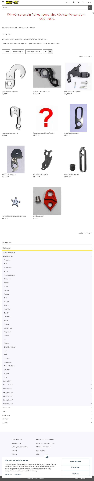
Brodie (6, 373)
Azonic (6, 305)
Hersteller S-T (8, 400)
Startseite (51, 43)
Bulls (6, 377)
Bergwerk (7, 332)
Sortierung (17, 52)
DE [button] (67, 2)
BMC (5, 355)
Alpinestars (8, 267)
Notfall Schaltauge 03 (40, 175)
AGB (37, 454)
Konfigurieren (75, 467)
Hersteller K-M (8, 392)
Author (6, 302)
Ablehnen (75, 473)
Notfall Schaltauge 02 (9, 175)
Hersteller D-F (8, 385)
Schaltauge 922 (38, 216)
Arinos (6, 283)
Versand (14, 450)
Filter (6, 52)
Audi (5, 298)
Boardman (7, 362)
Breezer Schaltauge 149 (10, 133)
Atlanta (6, 294)
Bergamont (8, 328)
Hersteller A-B (8, 256)
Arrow (6, 286)
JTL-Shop (83, 478)
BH (5, 339)
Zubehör (5, 411)
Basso (6, 320)
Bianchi (6, 343)
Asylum (6, 290)
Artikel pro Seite (32, 52)
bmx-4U (6, 358)
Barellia (6, 313)
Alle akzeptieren (75, 461)
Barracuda (7, 317)
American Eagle (9, 275)
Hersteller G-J (7, 389)
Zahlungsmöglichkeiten (20, 447)
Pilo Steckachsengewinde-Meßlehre (14, 216)
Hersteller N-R (8, 396)
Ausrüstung (6, 415)
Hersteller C (7, 381)
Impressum (8, 474)
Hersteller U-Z (8, 404)
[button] (73, 2)
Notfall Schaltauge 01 (71, 133)
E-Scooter (5, 423)
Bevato (6, 336)
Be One (6, 324)
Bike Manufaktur (10, 347)
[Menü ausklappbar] (3, 1)
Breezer (6, 370)
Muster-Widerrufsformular (45, 443)
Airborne (7, 260)
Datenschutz (18, 474)
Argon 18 (7, 279)
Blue (5, 351)
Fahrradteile (6, 407)
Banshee (7, 309)
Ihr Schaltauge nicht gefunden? (44, 133)
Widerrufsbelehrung (43, 447)
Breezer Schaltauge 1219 (72, 92)
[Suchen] (90, 7)
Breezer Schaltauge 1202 (41, 92)
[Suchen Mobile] (45, 7)
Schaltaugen (6, 248)
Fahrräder (5, 419)
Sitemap (14, 454)
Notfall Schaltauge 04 (71, 175)
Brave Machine (9, 366)
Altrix (6, 271)
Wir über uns (16, 443)
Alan (5, 264)
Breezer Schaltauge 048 (10, 92)
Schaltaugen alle (9, 252)
